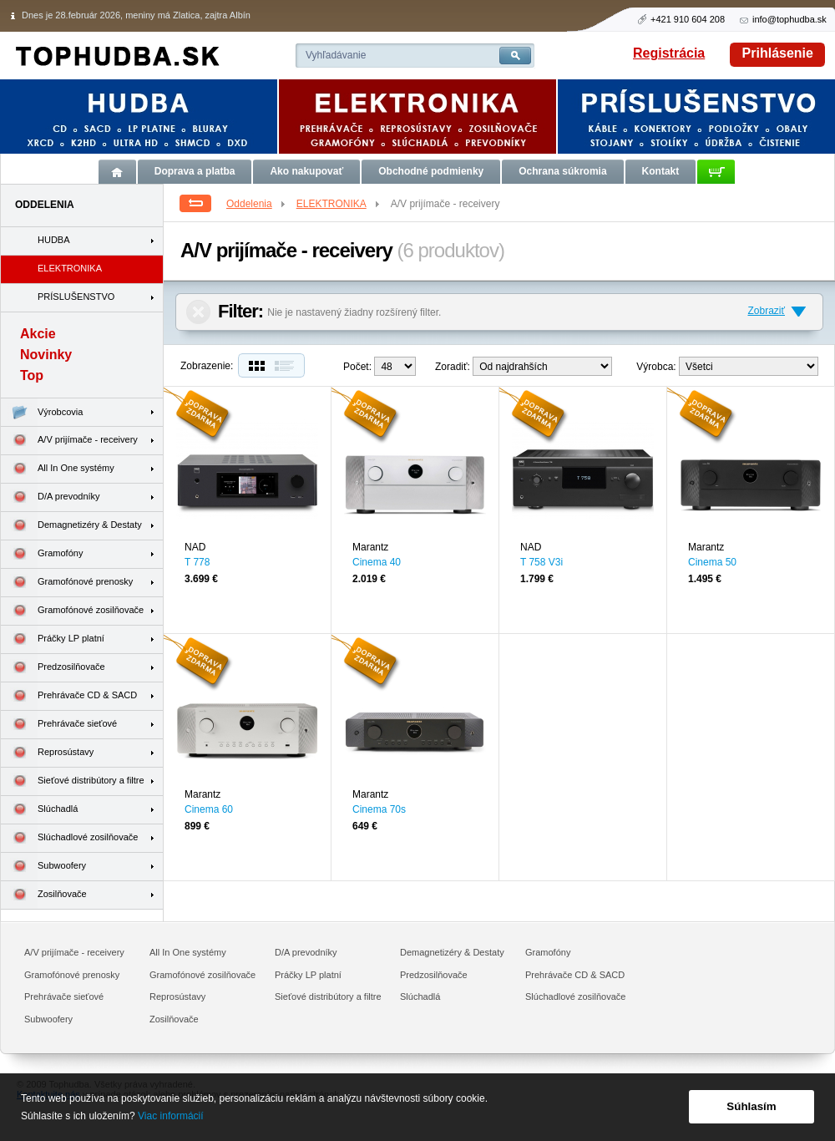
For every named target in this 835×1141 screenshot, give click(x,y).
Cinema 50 (712, 562)
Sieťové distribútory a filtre (72, 781)
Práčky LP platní (52, 639)
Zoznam (288, 365)
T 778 (197, 562)
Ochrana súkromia (562, 171)
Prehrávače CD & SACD (69, 696)
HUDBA (54, 240)
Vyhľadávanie (336, 55)
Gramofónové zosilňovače (72, 611)
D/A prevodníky (50, 497)
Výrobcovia (42, 412)
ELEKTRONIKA (339, 204)
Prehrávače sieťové (59, 724)
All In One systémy (57, 469)
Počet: (357, 367)
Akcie (38, 334)
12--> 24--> (395, 366)
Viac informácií (170, 1116)
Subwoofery (43, 866)
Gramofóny (42, 554)
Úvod (117, 172)
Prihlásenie (777, 53)
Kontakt (661, 171)
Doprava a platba (194, 171)
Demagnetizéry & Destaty (71, 526)
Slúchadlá (39, 810)
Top (31, 375)
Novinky (46, 354)
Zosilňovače (44, 895)
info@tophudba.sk (789, 19)
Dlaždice (254, 365)
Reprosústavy (47, 753)
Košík (716, 172)
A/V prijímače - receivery (69, 440)
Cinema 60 (209, 809)
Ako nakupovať (306, 171)
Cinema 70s (379, 809)
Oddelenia (256, 204)
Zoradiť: (452, 367)
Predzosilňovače (53, 668)
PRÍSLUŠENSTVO (76, 297)
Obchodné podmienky (430, 171)
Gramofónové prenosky (67, 582)
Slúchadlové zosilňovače (69, 838)
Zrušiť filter (198, 312)
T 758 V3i (541, 562)
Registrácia (669, 53)
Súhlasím (751, 1106)
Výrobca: (656, 367)
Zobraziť (766, 311)
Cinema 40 (376, 562)
